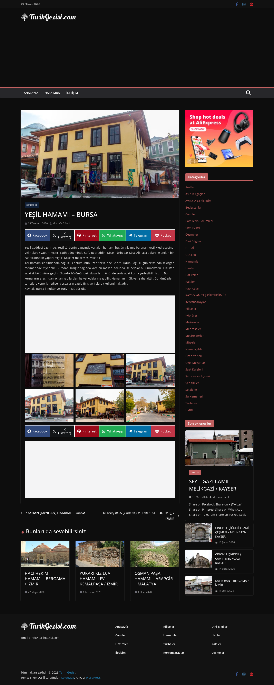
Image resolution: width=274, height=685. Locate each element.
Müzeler (191, 342)
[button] (49, 370)
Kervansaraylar (195, 302)
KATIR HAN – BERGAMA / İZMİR (232, 583)
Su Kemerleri (194, 396)
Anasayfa (31, 93)
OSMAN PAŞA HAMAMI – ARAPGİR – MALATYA (154, 578)
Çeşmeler (191, 234)
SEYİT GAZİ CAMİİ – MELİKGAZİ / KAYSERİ (213, 485)
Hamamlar (31, 205)
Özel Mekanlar (195, 363)
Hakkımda (52, 93)
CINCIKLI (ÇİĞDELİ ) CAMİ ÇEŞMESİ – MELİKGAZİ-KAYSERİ (232, 532)
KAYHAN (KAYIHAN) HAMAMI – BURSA (53, 513)
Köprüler (191, 315)
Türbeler (191, 403)
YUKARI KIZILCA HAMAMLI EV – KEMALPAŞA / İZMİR (99, 578)
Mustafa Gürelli (61, 223)
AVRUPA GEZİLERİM (198, 201)
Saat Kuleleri (194, 369)
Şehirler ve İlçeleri (197, 376)
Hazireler (191, 275)
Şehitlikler (192, 383)
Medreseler (193, 329)
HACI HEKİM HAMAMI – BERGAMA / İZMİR (45, 578)
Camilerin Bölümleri (199, 221)
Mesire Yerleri (195, 336)
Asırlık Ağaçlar (195, 194)
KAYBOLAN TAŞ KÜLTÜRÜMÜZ (205, 295)
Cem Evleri (192, 228)
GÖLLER (190, 255)
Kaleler (190, 282)
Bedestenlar (193, 207)
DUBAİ (189, 248)
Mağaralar (192, 322)
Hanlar (190, 268)
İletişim (72, 93)
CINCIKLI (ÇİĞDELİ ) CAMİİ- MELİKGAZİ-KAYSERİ (228, 558)
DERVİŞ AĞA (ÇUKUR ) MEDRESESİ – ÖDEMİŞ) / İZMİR (141, 516)
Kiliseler (190, 309)
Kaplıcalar (192, 288)
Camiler (190, 214)
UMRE (189, 410)
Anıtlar (190, 187)
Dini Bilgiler (193, 241)
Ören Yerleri (193, 356)
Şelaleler (191, 390)
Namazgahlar (194, 349)
